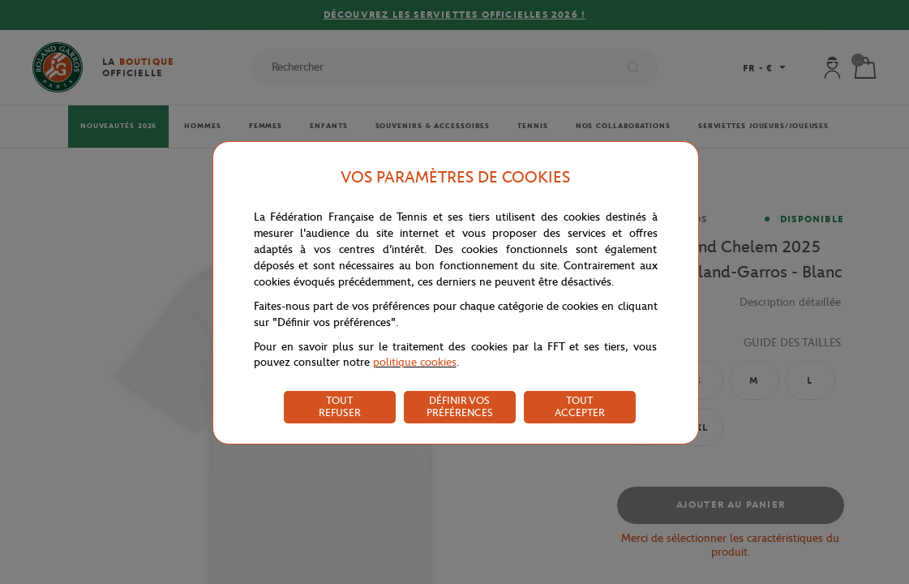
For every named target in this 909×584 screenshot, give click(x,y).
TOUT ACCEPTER (580, 406)
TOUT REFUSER (340, 406)
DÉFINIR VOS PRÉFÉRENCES (460, 406)
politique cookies (415, 362)
